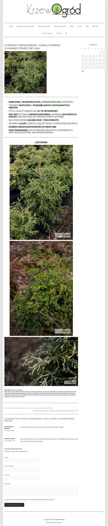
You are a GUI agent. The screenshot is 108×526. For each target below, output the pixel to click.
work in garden (14, 396)
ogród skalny (53, 393)
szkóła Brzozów (48, 395)
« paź (82, 71)
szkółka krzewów (67, 395)
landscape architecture (27, 393)
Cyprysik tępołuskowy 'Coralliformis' (55, 391)
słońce (25, 395)
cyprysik (44, 391)
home (11, 26)
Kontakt (59, 33)
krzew (5, 393)
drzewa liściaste (44, 26)
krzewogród (18, 393)
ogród (48, 393)
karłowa (70, 391)
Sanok (21, 395)
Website (7, 475)
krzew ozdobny (11, 393)
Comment (7, 483)
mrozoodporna (42, 393)
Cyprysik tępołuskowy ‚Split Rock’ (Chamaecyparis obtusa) (30, 408)
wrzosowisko (22, 396)
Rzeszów (18, 395)
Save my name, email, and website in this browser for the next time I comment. (30, 499)
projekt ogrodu (64, 393)
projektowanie (71, 393)
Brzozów (28, 391)
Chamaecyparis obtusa (36, 391)
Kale (47, 522)
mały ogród (35, 393)
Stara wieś (29, 395)
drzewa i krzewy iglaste (26, 26)
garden (66, 391)
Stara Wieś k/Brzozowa (38, 395)
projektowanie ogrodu (9, 395)
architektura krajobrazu (20, 391)
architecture (10, 391)
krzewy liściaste (60, 26)
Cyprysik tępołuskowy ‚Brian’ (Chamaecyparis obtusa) (54, 411)
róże (87, 26)
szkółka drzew (59, 395)
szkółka (54, 395)
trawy (71, 26)
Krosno (74, 391)
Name (6, 457)
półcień (58, 393)
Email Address (9, 466)
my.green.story (60, 519)
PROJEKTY (95, 26)
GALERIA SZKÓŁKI (47, 33)
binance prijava (9, 438)
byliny (79, 26)
